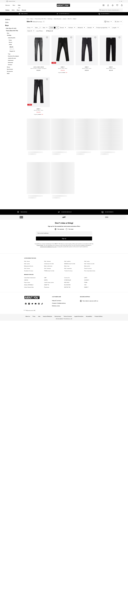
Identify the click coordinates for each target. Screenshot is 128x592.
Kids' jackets (67, 439)
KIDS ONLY (66, 460)
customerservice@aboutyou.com (48, 424)
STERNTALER (67, 457)
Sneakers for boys (28, 448)
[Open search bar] (100, 10)
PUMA (85, 460)
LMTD (85, 455)
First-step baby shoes (89, 448)
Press (34, 494)
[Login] (108, 5)
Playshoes (46, 465)
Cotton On (67, 455)
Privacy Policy (40, 423)
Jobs (39, 494)
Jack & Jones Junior (49, 460)
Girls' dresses (47, 446)
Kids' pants (27, 441)
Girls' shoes (27, 446)
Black (74, 18)
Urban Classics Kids (29, 465)
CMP (45, 455)
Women (7, 5)
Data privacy (58, 494)
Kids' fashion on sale (89, 441)
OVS (85, 462)
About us (28, 494)
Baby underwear (48, 443)
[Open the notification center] (113, 5)
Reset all (49, 31)
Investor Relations (47, 494)
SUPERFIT (86, 457)
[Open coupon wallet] (103, 5)
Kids (19, 5)
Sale (38, 27)
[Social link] (26, 481)
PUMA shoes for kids (49, 448)
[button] (108, 21)
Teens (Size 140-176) (40, 18)
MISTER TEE (67, 465)
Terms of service (68, 494)
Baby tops (66, 443)
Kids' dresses (47, 439)
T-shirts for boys (68, 448)
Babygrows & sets (28, 443)
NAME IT (86, 465)
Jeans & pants (57, 18)
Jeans (64, 18)
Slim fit (70, 18)
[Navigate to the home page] (63, 5)
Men (14, 5)
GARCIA (26, 457)
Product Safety (99, 494)
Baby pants (87, 443)
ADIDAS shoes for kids (69, 441)
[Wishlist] (117, 5)
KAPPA (46, 457)
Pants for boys (88, 446)
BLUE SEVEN (67, 462)
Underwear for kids (49, 441)
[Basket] (122, 5)
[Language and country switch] (120, 1)
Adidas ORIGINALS (28, 462)
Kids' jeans (87, 439)
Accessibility (89, 494)
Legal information (78, 494)
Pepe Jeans (27, 460)
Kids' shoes (27, 439)
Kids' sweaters (68, 446)
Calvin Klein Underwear (30, 455)
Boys (32, 18)
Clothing (50, 18)
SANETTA (46, 462)
